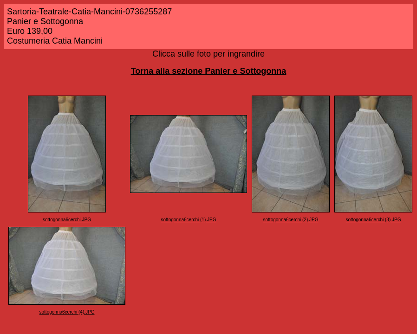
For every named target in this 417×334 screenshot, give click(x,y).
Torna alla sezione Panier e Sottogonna (209, 71)
